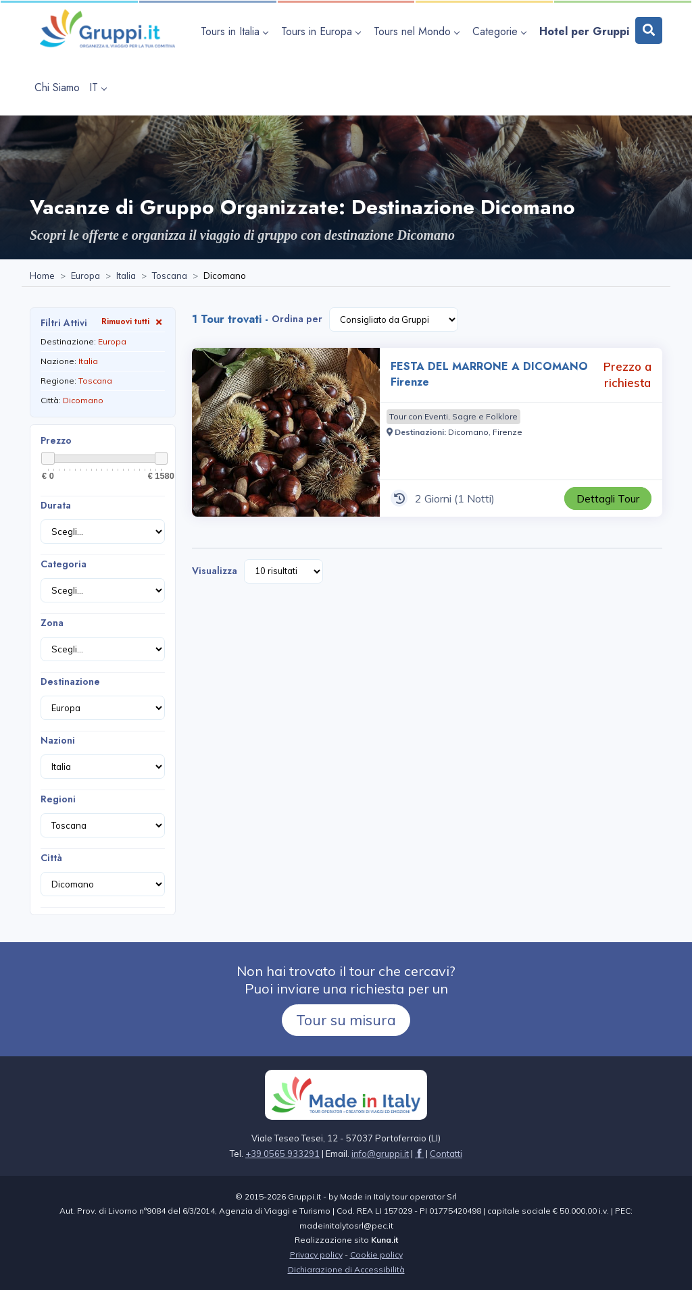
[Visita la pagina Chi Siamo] (57, 87)
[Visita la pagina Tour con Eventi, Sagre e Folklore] (453, 416)
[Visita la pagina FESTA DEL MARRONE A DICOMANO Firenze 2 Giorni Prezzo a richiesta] (286, 432)
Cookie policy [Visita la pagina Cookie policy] (376, 1254)
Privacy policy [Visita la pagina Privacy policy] (316, 1254)
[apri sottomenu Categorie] (501, 31)
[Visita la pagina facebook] (419, 1153)
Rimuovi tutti (133, 321)
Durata (56, 505)
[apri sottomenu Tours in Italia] (236, 31)
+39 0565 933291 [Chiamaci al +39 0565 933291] (282, 1153)
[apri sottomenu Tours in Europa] (322, 31)
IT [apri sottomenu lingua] (97, 87)
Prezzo (56, 440)
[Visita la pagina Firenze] (507, 432)
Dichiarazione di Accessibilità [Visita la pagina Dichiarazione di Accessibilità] (346, 1269)
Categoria (63, 564)
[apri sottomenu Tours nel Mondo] (418, 31)
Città (51, 858)
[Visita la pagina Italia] (126, 276)
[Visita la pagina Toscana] (169, 276)
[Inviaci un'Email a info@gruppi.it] (380, 1153)
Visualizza (214, 570)
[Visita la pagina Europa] (85, 276)
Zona (52, 622)
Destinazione (70, 681)
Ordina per (297, 319)
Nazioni (58, 740)
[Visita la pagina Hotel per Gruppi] (584, 31)
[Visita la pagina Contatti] (446, 1153)
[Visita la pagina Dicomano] (468, 432)
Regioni (58, 799)
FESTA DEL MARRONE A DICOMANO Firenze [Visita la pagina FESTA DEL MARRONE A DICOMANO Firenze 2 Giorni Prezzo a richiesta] (489, 374)
